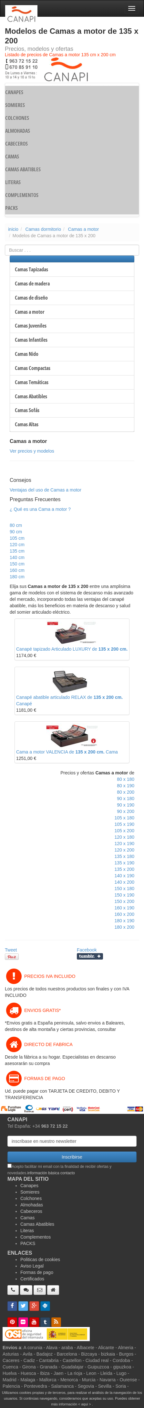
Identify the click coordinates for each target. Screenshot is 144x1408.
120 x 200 (125, 850)
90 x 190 (125, 805)
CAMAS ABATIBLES (23, 169)
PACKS (11, 208)
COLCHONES (17, 118)
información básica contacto (51, 1173)
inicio (13, 229)
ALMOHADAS (17, 130)
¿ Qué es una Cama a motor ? (40, 509)
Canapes (29, 1185)
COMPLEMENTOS (21, 195)
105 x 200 (125, 830)
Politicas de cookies (40, 1259)
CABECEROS (16, 143)
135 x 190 (125, 862)
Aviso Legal (32, 1265)
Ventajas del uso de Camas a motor (45, 489)
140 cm (17, 557)
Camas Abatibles (37, 1224)
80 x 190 (125, 785)
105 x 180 (125, 817)
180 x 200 (125, 927)
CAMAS (12, 156)
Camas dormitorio (43, 229)
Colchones (31, 1198)
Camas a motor (83, 229)
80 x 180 (125, 779)
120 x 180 (125, 837)
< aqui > (84, 1404)
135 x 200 (125, 869)
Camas (27, 1217)
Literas (27, 1230)
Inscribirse (72, 1157)
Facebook (87, 949)
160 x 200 (125, 914)
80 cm (16, 525)
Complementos (35, 1237)
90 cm (16, 531)
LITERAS (13, 182)
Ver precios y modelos (32, 451)
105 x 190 (125, 824)
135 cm (17, 551)
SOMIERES (15, 105)
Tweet (11, 949)
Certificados (32, 1278)
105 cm (17, 538)
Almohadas (31, 1204)
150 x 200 (125, 901)
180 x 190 (125, 920)
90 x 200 (125, 811)
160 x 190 (125, 907)
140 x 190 (125, 875)
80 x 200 (125, 792)
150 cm (17, 563)
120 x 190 (125, 843)
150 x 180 (125, 888)
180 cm (17, 576)
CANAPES (14, 92)
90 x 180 (125, 798)
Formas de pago (36, 1272)
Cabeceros (31, 1211)
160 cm (17, 570)
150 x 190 (125, 895)
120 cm (17, 544)
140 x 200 (125, 882)
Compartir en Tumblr (90, 956)
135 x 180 (125, 856)
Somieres (29, 1192)
